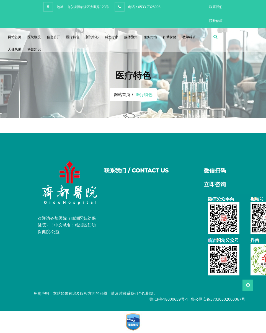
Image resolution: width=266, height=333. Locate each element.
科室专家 (111, 37)
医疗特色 (72, 37)
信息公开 (53, 37)
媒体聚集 (131, 37)
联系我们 (216, 6)
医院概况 (34, 37)
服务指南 (150, 37)
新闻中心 (92, 37)
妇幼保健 (169, 37)
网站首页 (14, 37)
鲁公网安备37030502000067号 (218, 299)
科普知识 (34, 49)
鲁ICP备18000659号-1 (168, 299)
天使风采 (14, 49)
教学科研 (189, 37)
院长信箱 (216, 20)
